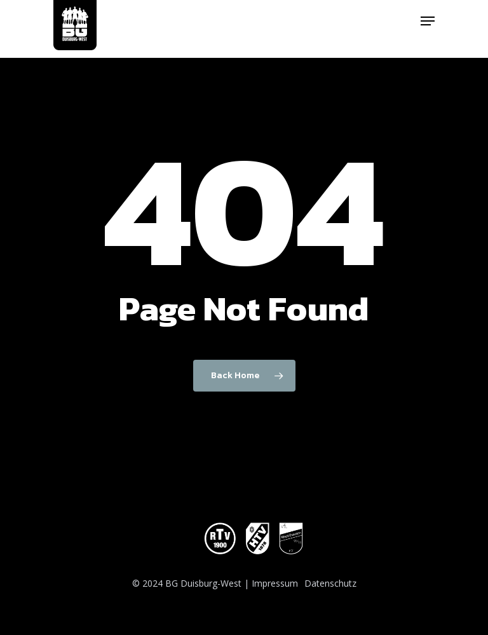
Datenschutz (330, 583)
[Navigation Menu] (428, 21)
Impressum (275, 583)
